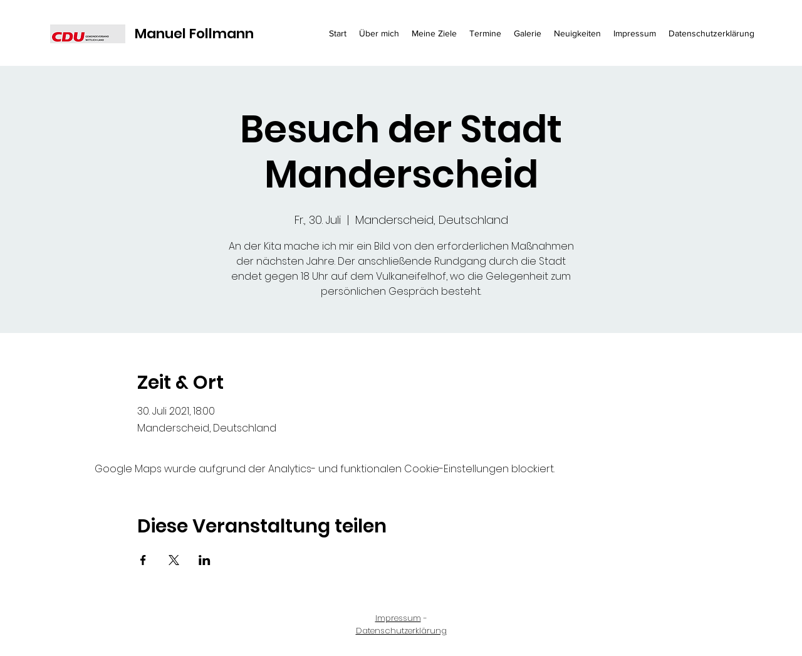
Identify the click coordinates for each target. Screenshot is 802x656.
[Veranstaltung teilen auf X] (174, 560)
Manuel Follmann (194, 33)
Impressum (398, 618)
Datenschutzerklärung (401, 631)
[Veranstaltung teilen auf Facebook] (143, 560)
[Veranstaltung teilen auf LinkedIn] (205, 560)
